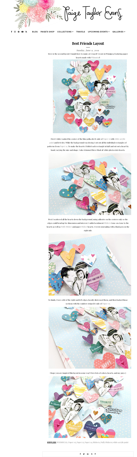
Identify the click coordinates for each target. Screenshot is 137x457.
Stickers (107, 223)
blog (35, 32)
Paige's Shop (47, 32)
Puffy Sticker (66, 227)
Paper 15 (106, 139)
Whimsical (95, 57)
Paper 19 (63, 146)
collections (64, 32)
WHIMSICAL (62, 442)
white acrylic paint (120, 442)
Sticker (84, 227)
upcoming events (98, 32)
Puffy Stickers (106, 442)
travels (80, 32)
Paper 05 (106, 303)
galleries (117, 32)
